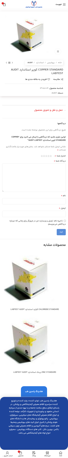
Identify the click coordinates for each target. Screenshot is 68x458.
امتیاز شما (60, 156)
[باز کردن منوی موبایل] (60, 4)
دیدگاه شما (60, 161)
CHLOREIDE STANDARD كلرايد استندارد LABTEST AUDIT (35, 309)
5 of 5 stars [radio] (42, 156)
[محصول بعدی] (6, 62)
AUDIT (30, 62)
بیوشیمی (51, 62)
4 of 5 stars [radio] (44, 156)
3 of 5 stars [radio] (46, 156)
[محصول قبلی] (12, 62)
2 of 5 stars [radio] (48, 156)
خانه (60, 62)
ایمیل (62, 208)
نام (63, 195)
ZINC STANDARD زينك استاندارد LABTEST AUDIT (34, 372)
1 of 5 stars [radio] (51, 156)
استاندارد (39, 62)
